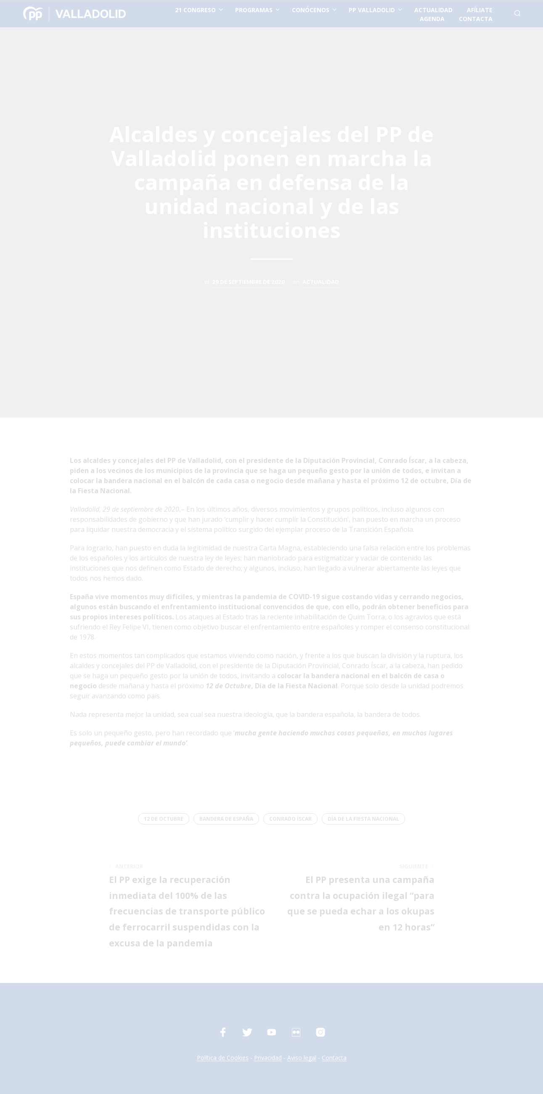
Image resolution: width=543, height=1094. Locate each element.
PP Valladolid (372, 10)
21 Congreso (195, 10)
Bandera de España (226, 818)
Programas (254, 10)
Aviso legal (301, 1057)
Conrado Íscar (290, 818)
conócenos (310, 10)
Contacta (334, 1057)
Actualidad (320, 281)
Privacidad (268, 1057)
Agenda (432, 19)
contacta (476, 19)
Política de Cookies (223, 1057)
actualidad (433, 10)
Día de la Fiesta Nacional (363, 818)
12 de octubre (163, 818)
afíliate (480, 10)
